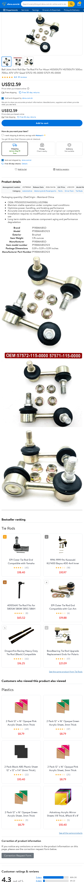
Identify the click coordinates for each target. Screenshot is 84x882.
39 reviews (22, 77)
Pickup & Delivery (72, 10)
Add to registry (61, 169)
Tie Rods (79, 191)
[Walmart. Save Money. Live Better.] (11, 4)
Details (24, 164)
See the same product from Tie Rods (65, 671)
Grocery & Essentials (51, 10)
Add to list (21, 169)
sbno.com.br (27, 98)
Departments (10, 10)
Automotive (27, 191)
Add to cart (42, 123)
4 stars (39, 881)
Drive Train (69, 191)
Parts (60, 191)
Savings (35, 10)
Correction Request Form (17, 855)
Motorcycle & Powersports (45, 191)
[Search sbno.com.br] (44, 4)
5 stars (39, 877)
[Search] (71, 4)
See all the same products (70, 833)
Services (25, 10)
